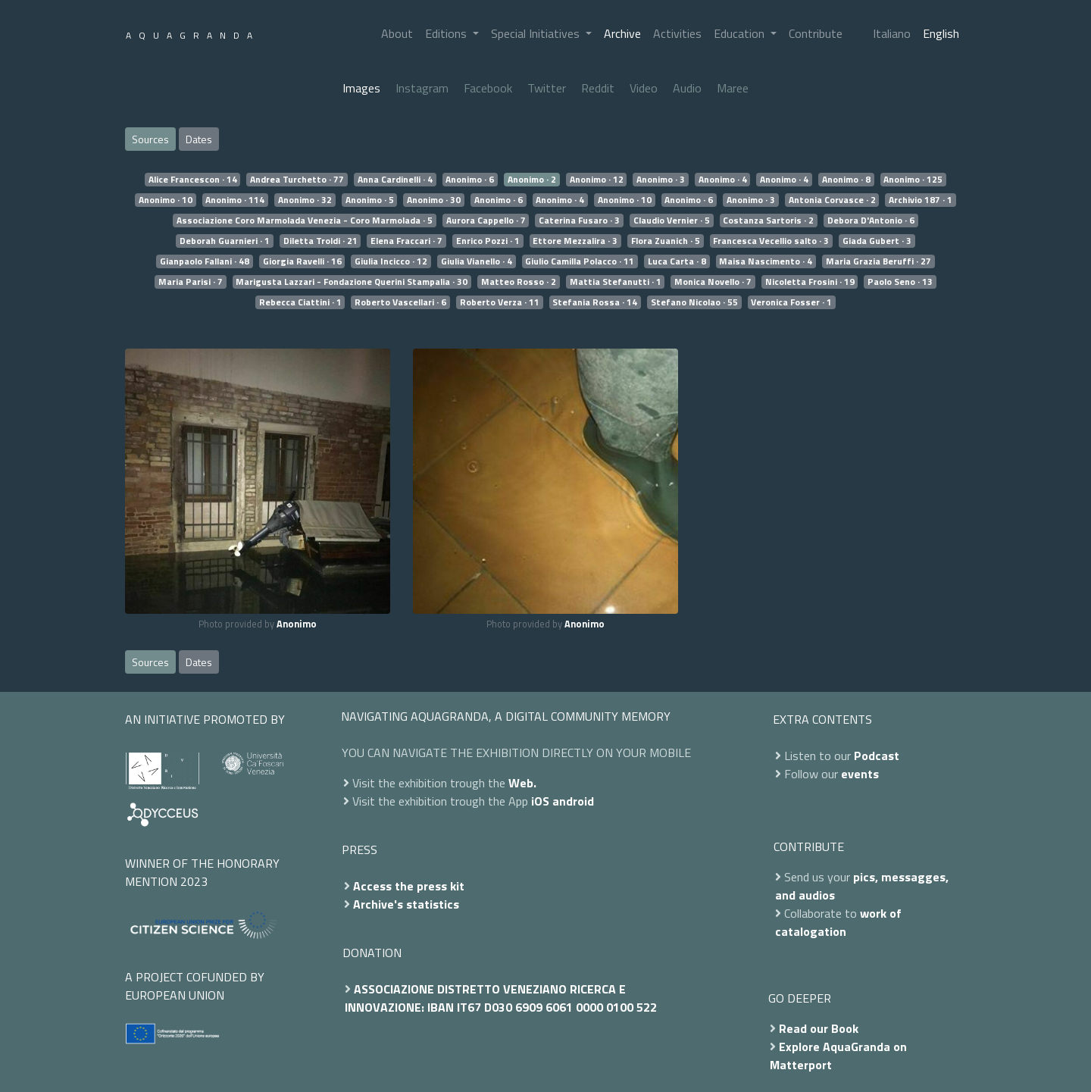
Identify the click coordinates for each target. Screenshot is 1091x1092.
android (573, 801)
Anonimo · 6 (469, 179)
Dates (199, 139)
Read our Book (818, 1028)
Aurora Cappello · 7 (486, 220)
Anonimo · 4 (723, 179)
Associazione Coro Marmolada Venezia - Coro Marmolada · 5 (305, 220)
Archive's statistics (406, 904)
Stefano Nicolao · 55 (694, 302)
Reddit (597, 88)
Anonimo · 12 (597, 179)
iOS (540, 801)
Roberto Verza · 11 (499, 302)
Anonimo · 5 (369, 200)
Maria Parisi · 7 (190, 282)
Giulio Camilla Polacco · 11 (579, 261)
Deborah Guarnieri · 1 (225, 241)
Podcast (876, 755)
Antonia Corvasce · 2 (832, 200)
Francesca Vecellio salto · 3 (771, 241)
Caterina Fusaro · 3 (579, 220)
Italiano (892, 33)
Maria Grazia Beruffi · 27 (878, 261)
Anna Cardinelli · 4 (395, 179)
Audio (687, 88)
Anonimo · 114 (234, 200)
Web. (522, 783)
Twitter (546, 88)
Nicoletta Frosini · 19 (810, 282)
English (941, 33)
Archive (622, 33)
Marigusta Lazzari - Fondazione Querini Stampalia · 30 (351, 282)
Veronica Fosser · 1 (791, 302)
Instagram (422, 88)
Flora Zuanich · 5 (665, 241)
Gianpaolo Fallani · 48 (204, 261)
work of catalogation (838, 922)
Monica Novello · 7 (713, 282)
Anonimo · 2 (532, 179)
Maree (733, 88)
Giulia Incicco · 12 (391, 261)
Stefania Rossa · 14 (594, 302)
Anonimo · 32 (305, 200)
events (860, 774)
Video (644, 88)
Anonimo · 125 (913, 179)
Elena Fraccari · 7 (406, 241)
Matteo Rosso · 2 (518, 282)
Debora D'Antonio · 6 (870, 220)
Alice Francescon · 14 (192, 179)
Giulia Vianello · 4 (476, 261)
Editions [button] (447, 33)
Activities (677, 33)
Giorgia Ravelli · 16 (302, 261)
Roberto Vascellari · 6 (400, 302)
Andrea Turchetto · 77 (297, 179)
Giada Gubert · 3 (876, 241)
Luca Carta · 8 (677, 261)
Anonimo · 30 (434, 200)
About (397, 33)
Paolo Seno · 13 (900, 282)
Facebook (488, 88)
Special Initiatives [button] (537, 33)
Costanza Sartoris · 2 (768, 220)
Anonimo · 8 (846, 179)
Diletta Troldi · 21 (320, 241)
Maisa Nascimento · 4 (765, 261)
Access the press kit (408, 886)
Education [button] (740, 33)
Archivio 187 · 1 (920, 200)
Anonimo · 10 (165, 200)
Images (361, 88)
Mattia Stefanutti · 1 (615, 282)
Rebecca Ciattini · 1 (300, 302)
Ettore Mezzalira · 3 (575, 241)
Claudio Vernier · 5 (671, 220)
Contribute (815, 33)
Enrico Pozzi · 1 (488, 241)
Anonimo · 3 (660, 179)
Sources (150, 139)
